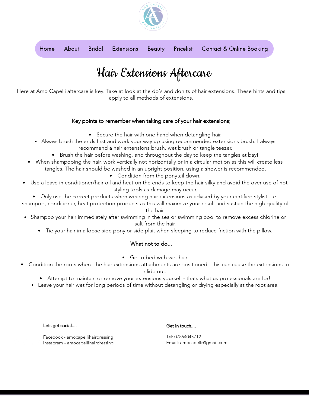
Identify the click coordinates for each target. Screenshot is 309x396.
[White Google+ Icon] (41, 342)
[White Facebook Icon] (25, 342)
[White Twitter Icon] (16, 342)
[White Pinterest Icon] (33, 342)
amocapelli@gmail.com (204, 342)
